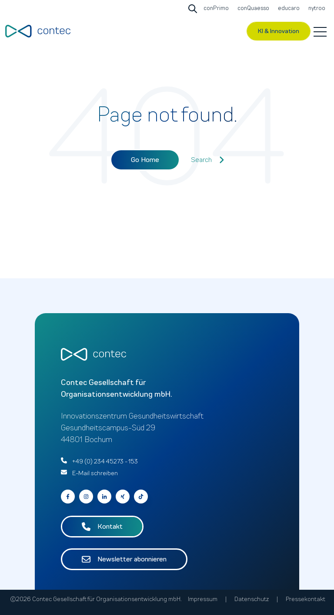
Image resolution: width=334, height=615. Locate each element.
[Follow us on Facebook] (141, 496)
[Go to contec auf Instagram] (86, 496)
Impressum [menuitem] (202, 599)
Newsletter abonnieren (124, 559)
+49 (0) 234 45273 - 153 (105, 461)
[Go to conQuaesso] (252, 8)
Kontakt (102, 526)
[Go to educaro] (288, 8)
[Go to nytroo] (315, 8)
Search (207, 160)
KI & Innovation (278, 31)
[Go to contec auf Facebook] (68, 496)
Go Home (145, 160)
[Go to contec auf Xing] (123, 496)
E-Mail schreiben (95, 473)
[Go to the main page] (37, 31)
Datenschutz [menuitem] (251, 599)
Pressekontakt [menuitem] (305, 599)
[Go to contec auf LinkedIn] (104, 496)
